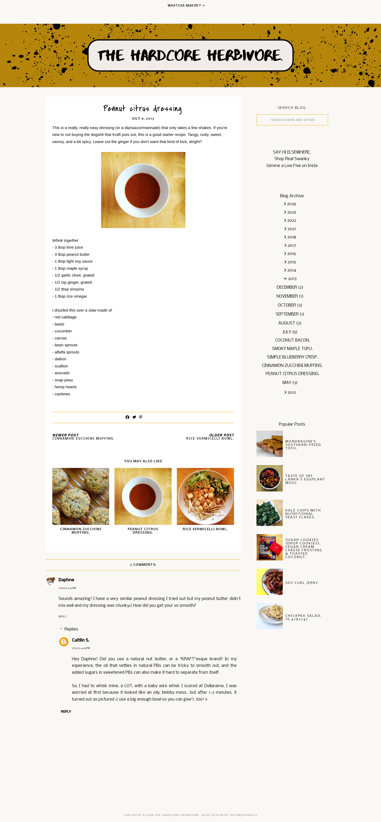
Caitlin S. (80, 640)
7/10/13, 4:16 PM (67, 588)
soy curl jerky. (302, 583)
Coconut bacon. (292, 340)
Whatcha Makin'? (184, 5)
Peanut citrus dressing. (292, 374)
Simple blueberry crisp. (292, 357)
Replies (71, 629)
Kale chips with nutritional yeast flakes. (303, 514)
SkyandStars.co (244, 815)
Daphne (66, 580)
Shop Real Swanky (291, 159)
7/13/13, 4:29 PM (81, 648)
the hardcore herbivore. (177, 815)
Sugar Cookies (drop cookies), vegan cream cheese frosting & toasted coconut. (303, 548)
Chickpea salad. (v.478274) (303, 617)
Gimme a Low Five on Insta (292, 166)
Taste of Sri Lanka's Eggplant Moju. (305, 479)
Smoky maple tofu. (292, 349)
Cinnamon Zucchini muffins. (292, 365)
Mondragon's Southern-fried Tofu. (303, 445)
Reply (62, 616)
